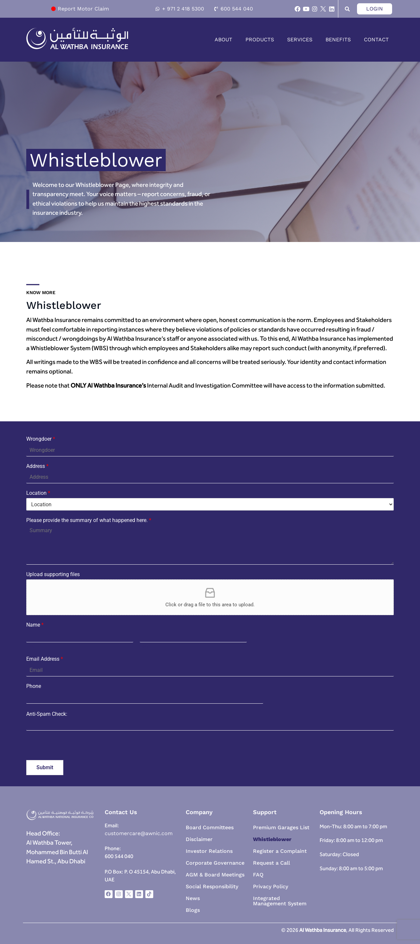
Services (299, 39)
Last (144, 646)
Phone (33, 686)
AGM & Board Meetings (215, 875)
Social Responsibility (212, 886)
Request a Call (271, 863)
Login (374, 9)
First (30, 646)
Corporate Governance (215, 863)
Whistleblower (272, 839)
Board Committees (210, 827)
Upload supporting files (53, 574)
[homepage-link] (77, 48)
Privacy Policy (270, 886)
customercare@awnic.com (139, 833)
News (193, 898)
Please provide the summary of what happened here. (88, 520)
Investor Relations (209, 851)
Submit (44, 767)
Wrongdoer (40, 439)
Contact (376, 39)
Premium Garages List (281, 827)
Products (259, 39)
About (223, 39)
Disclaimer (199, 839)
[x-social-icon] (323, 9)
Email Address (44, 659)
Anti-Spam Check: (46, 714)
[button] (225, 39)
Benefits (338, 39)
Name (35, 625)
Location (38, 493)
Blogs (193, 910)
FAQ (258, 875)
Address (37, 466)
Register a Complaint (280, 851)
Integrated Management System (279, 901)
